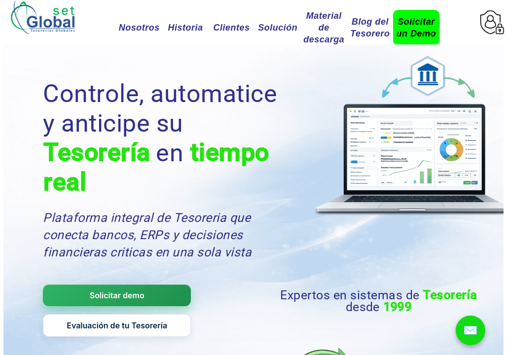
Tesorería (96, 153)
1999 (397, 307)
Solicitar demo (117, 295)
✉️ (470, 330)
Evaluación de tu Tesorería (117, 325)
